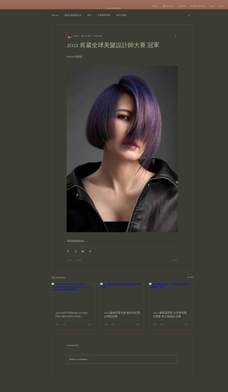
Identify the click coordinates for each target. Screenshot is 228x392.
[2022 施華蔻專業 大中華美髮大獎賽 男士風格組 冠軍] (171, 295)
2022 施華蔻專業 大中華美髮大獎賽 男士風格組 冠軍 (170, 314)
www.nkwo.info (114, 8)
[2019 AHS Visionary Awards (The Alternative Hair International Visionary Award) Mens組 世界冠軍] (73, 295)
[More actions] (176, 36)
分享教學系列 (104, 15)
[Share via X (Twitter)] (75, 251)
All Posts (55, 15)
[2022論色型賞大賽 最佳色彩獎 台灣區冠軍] (122, 295)
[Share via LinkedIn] (82, 251)
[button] (188, 15)
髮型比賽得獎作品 (73, 15)
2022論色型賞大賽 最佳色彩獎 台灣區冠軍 (122, 314)
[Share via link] (90, 251)
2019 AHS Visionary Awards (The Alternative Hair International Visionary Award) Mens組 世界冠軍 (71, 314)
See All (190, 277)
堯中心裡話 (121, 15)
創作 (89, 15)
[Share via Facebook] (68, 251)
